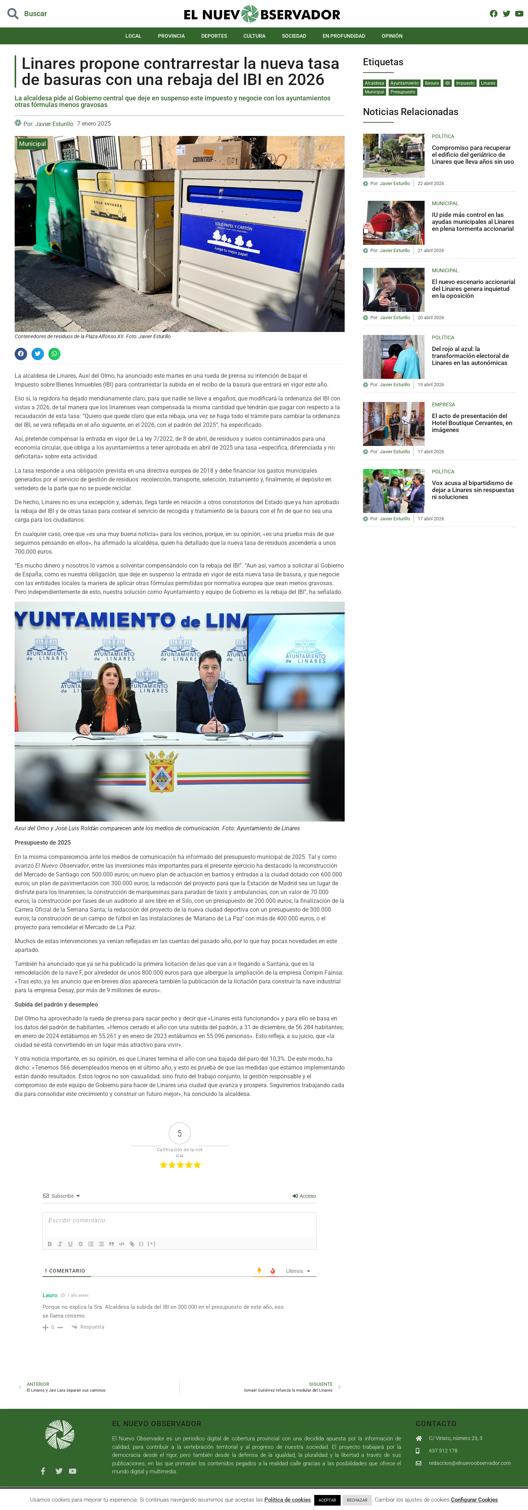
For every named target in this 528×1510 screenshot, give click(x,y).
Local (133, 36)
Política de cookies (287, 1499)
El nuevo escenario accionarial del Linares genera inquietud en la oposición (473, 288)
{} (141, 1243)
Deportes (214, 36)
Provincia (171, 36)
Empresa (443, 404)
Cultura (254, 36)
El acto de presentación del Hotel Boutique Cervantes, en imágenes (472, 422)
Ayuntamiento (404, 83)
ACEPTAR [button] (327, 1500)
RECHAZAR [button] (357, 1500)
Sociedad (294, 36)
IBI (447, 83)
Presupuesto (402, 92)
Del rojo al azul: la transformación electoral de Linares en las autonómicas (470, 355)
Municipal (32, 143)
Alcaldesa (374, 83)
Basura (432, 83)
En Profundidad (344, 36)
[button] (21, 354)
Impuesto (465, 83)
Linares (488, 83)
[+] (152, 1243)
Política (443, 136)
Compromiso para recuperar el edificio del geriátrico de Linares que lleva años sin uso (473, 154)
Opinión (392, 36)
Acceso (304, 1196)
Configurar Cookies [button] (474, 1499)
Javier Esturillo (54, 124)
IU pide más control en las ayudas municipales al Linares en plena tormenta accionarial (473, 221)
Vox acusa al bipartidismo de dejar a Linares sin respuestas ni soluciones (473, 489)
